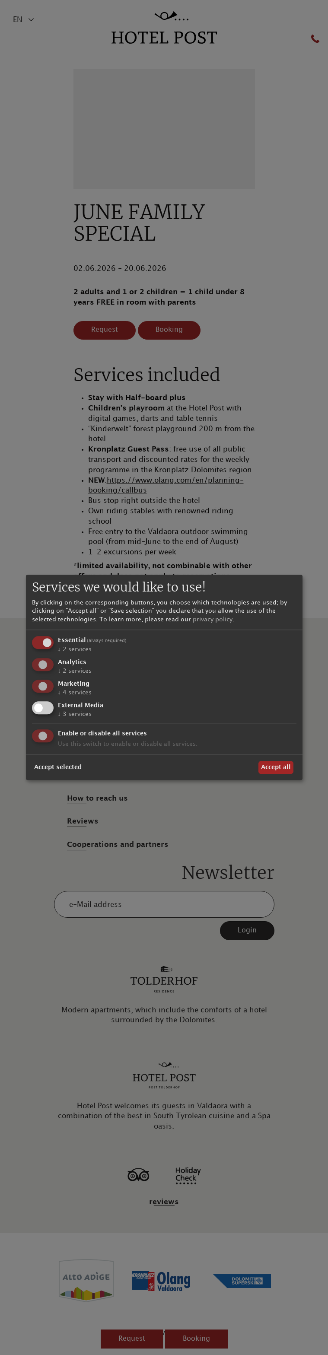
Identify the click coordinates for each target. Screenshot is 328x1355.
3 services (75, 714)
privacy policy (212, 619)
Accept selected (58, 767)
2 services (75, 649)
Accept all (276, 767)
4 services (75, 692)
